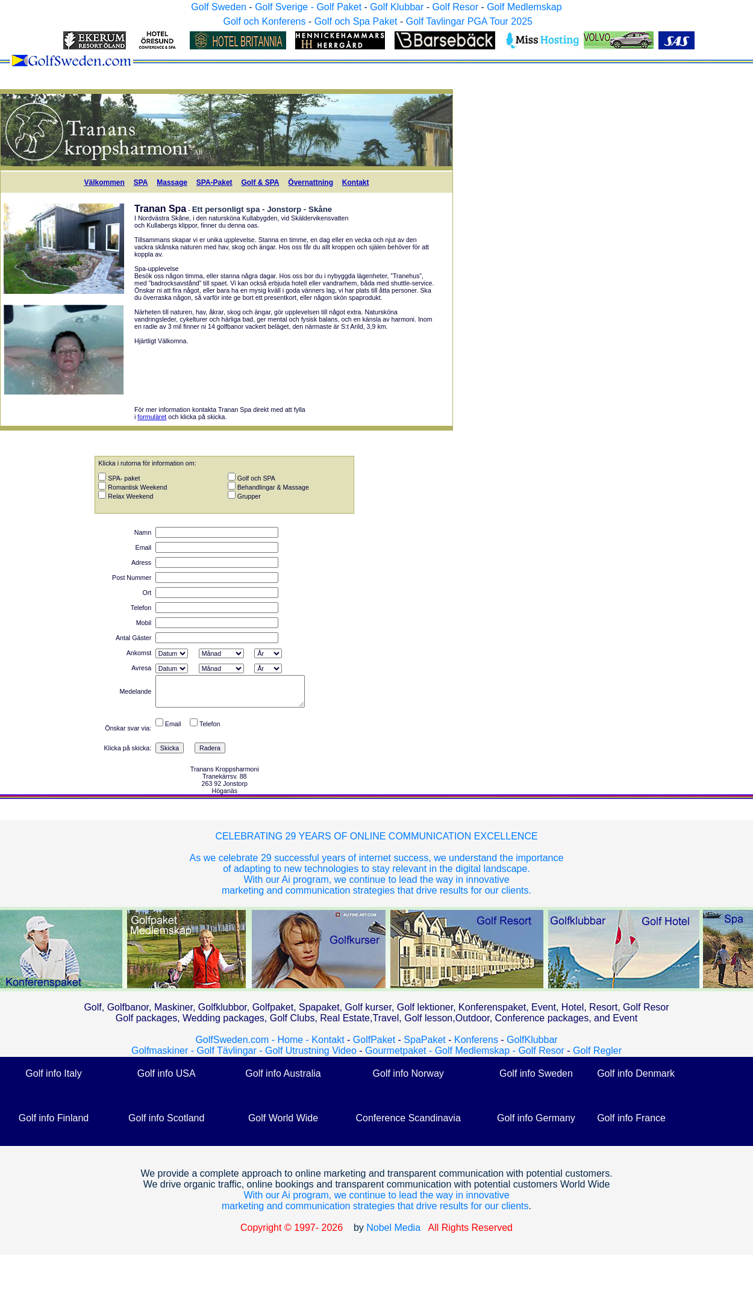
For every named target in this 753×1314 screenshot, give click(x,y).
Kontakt (355, 182)
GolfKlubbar (532, 1040)
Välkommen (104, 182)
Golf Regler (597, 1050)
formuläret (151, 416)
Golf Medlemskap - (477, 1050)
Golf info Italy (53, 1073)
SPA (141, 182)
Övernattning (310, 182)
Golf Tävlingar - (230, 1050)
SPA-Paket (214, 182)
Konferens (476, 1040)
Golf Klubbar (396, 7)
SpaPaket (427, 1040)
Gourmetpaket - (400, 1050)
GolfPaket (374, 1040)
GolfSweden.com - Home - (252, 1040)
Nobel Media (393, 1227)
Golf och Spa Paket (356, 21)
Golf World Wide (283, 1118)
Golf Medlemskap (524, 7)
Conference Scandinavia (407, 1118)
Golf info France (631, 1118)
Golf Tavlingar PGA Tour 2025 (469, 21)
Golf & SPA (260, 182)
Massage (172, 182)
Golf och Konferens (264, 21)
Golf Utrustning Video (311, 1050)
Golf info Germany (536, 1118)
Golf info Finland (54, 1118)
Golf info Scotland (166, 1118)
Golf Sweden (218, 7)
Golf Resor (455, 7)
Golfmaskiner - (163, 1050)
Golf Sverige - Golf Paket (309, 7)
